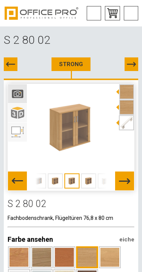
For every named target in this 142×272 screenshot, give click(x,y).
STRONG (71, 64)
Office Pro (42, 13)
